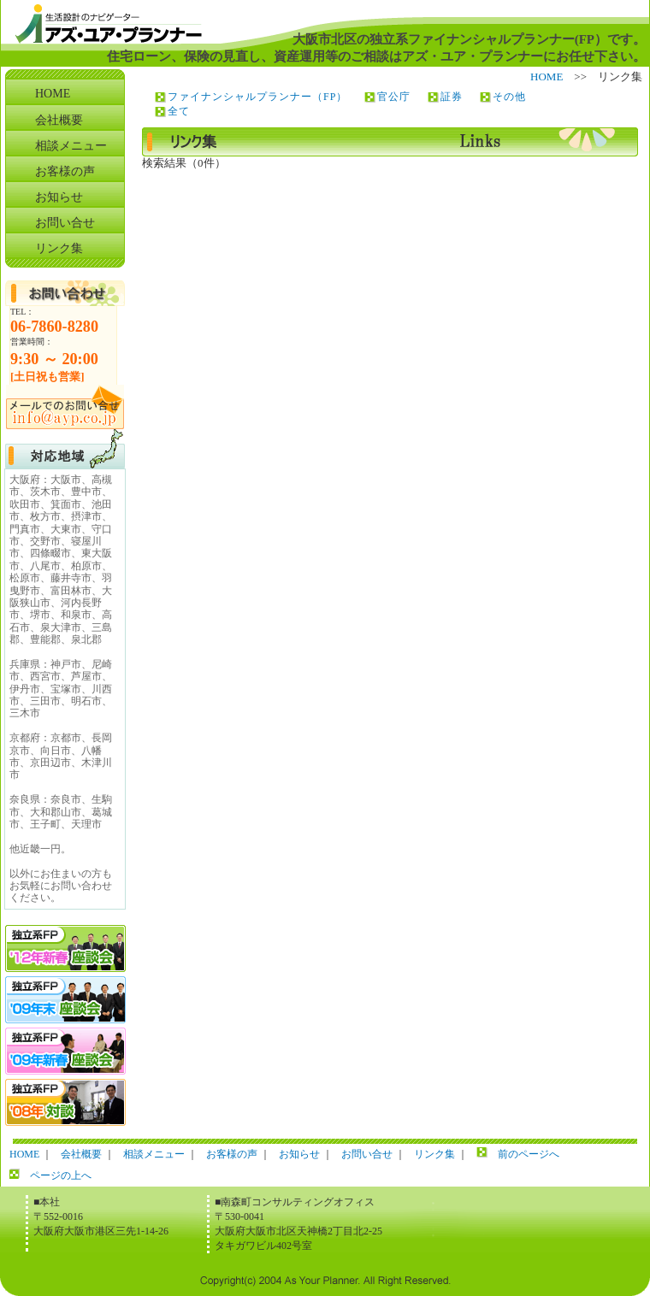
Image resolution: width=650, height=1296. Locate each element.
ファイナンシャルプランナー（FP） (257, 97)
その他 (509, 97)
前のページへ (528, 1154)
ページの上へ (61, 1175)
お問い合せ (65, 222)
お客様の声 (65, 171)
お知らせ (59, 197)
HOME (546, 76)
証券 (451, 97)
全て (179, 111)
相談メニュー (71, 145)
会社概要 (59, 120)
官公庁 (394, 97)
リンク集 (59, 248)
